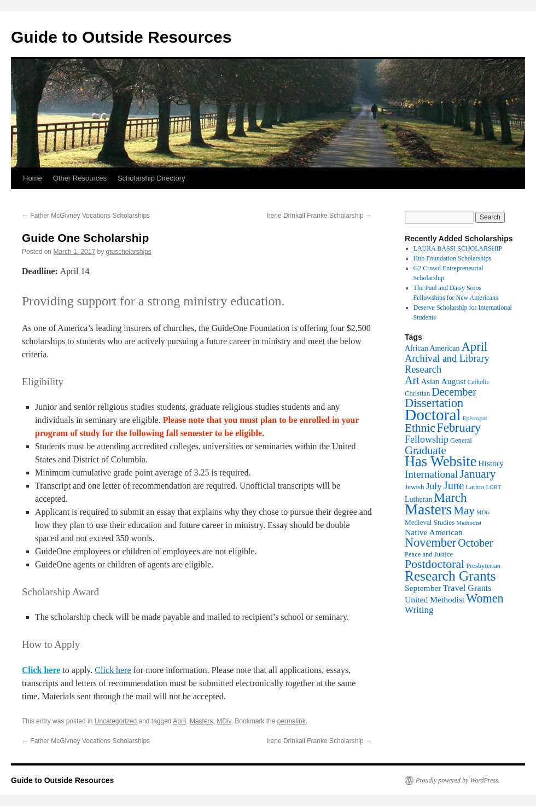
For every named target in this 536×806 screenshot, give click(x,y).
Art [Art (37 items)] (412, 380)
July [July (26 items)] (434, 485)
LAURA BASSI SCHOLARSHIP (458, 248)
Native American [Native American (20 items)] (434, 532)
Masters (201, 721)
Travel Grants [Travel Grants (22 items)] (466, 588)
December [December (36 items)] (454, 392)
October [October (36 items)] (475, 543)
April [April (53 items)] (474, 346)
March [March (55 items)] (450, 497)
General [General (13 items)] (461, 440)
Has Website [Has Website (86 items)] (440, 461)
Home (32, 178)
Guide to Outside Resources (121, 37)
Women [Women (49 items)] (484, 598)
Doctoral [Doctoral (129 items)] (433, 415)
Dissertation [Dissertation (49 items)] (434, 403)
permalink (291, 721)
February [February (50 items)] (459, 427)
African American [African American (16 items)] (432, 348)
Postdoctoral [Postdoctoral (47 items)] (434, 564)
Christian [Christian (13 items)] (417, 393)
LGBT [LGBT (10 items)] (493, 487)
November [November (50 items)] (430, 542)
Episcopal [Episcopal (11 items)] (475, 418)
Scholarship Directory (151, 178)
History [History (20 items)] (491, 463)
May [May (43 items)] (464, 510)
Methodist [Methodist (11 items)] (468, 522)
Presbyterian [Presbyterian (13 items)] (483, 566)
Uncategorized (116, 721)
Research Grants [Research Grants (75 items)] (450, 575)
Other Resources (80, 178)
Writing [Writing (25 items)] (419, 610)
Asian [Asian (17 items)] (430, 381)
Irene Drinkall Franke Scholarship (319, 215)
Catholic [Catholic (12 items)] (479, 382)
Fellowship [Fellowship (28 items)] (426, 439)
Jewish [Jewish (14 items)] (414, 487)
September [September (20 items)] (423, 588)
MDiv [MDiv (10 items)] (483, 512)
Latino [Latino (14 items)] (474, 487)
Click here (41, 670)
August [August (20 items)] (453, 381)
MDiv (224, 721)
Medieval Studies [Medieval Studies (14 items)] (430, 522)
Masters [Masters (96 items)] (428, 509)
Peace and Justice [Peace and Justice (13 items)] (429, 554)
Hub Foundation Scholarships (452, 258)
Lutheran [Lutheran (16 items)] (418, 499)
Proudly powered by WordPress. (458, 780)
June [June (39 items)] (454, 485)
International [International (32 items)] (431, 474)
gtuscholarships (128, 252)
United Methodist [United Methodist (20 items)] (434, 599)
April (179, 721)
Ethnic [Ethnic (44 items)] (420, 427)
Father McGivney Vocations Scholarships (86, 215)
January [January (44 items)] (477, 473)
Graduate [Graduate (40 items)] (425, 450)
